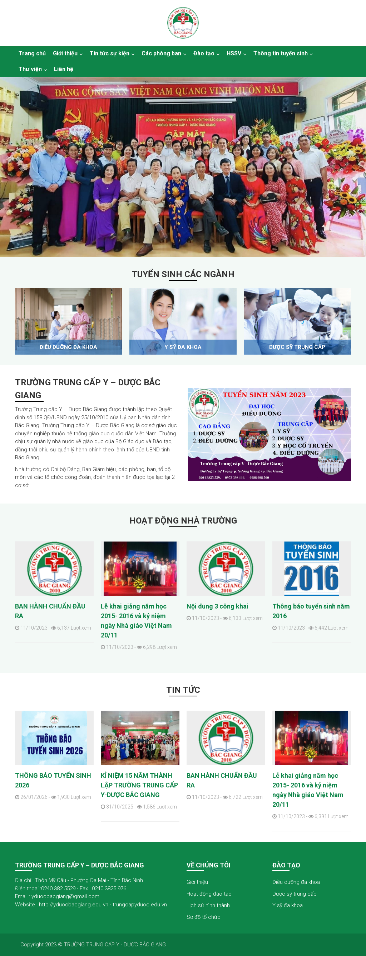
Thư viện (30, 69)
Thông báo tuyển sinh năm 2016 (311, 611)
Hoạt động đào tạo (209, 894)
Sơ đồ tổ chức (204, 917)
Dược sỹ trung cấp (297, 347)
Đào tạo (203, 53)
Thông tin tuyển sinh (280, 53)
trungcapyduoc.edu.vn (140, 904)
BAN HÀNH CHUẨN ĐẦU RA (50, 611)
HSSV (234, 53)
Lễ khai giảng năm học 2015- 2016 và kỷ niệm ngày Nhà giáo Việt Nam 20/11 (136, 620)
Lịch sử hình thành (208, 905)
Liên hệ (63, 69)
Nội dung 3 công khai (217, 606)
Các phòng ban (161, 53)
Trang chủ (32, 53)
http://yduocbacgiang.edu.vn (73, 904)
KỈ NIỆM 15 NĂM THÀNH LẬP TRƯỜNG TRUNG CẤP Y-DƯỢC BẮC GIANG (139, 785)
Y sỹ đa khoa (183, 347)
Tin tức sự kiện (109, 53)
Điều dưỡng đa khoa (68, 347)
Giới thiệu (65, 53)
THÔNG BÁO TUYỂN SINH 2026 (53, 780)
